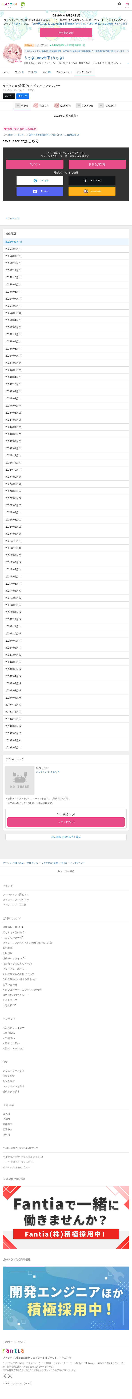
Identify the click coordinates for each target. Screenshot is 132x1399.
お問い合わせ (10, 984)
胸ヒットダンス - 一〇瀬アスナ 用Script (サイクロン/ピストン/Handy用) (44, 135)
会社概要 (7, 948)
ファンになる (66, 822)
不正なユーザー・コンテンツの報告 (22, 989)
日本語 (6, 1113)
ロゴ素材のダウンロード (16, 995)
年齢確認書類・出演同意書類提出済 (67, 45)
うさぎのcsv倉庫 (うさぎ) (44, 58)
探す (5, 1062)
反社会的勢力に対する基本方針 (20, 979)
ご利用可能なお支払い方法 (20, 1148)
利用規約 (7, 953)
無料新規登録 (66, 32)
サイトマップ (10, 1000)
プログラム (41, 45)
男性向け (29, 45)
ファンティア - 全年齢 (14, 905)
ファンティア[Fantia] (20, 1383)
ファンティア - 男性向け (16, 894)
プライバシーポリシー (15, 968)
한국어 (6, 1134)
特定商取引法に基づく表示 (66, 837)
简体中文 (7, 1124)
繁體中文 (7, 1129)
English (6, 1119)
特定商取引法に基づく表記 (17, 963)
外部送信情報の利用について (18, 974)
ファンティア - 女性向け (16, 899)
